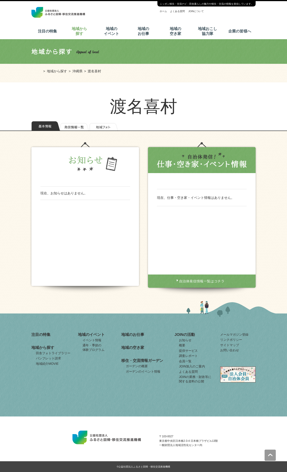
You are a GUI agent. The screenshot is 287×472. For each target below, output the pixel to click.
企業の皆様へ (239, 31)
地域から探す (79, 31)
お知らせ (185, 340)
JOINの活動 (184, 335)
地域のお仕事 (143, 31)
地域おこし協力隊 (207, 31)
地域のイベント (111, 31)
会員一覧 (185, 361)
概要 (182, 345)
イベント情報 (92, 340)
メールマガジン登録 (234, 334)
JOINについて (196, 11)
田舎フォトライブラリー (53, 353)
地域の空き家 (175, 31)
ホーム (163, 11)
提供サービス (188, 350)
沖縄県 (77, 71)
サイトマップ (229, 345)
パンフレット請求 (48, 358)
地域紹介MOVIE (47, 363)
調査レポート (188, 356)
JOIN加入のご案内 (192, 366)
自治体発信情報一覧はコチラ (202, 281)
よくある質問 (177, 11)
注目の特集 (47, 31)
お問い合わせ (229, 350)
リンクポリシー (231, 339)
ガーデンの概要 (137, 366)
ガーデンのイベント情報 (143, 371)
